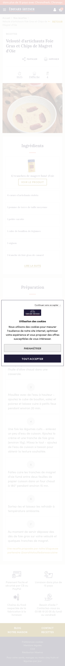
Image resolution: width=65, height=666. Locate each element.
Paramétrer (32, 348)
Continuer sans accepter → (48, 304)
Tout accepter (32, 359)
